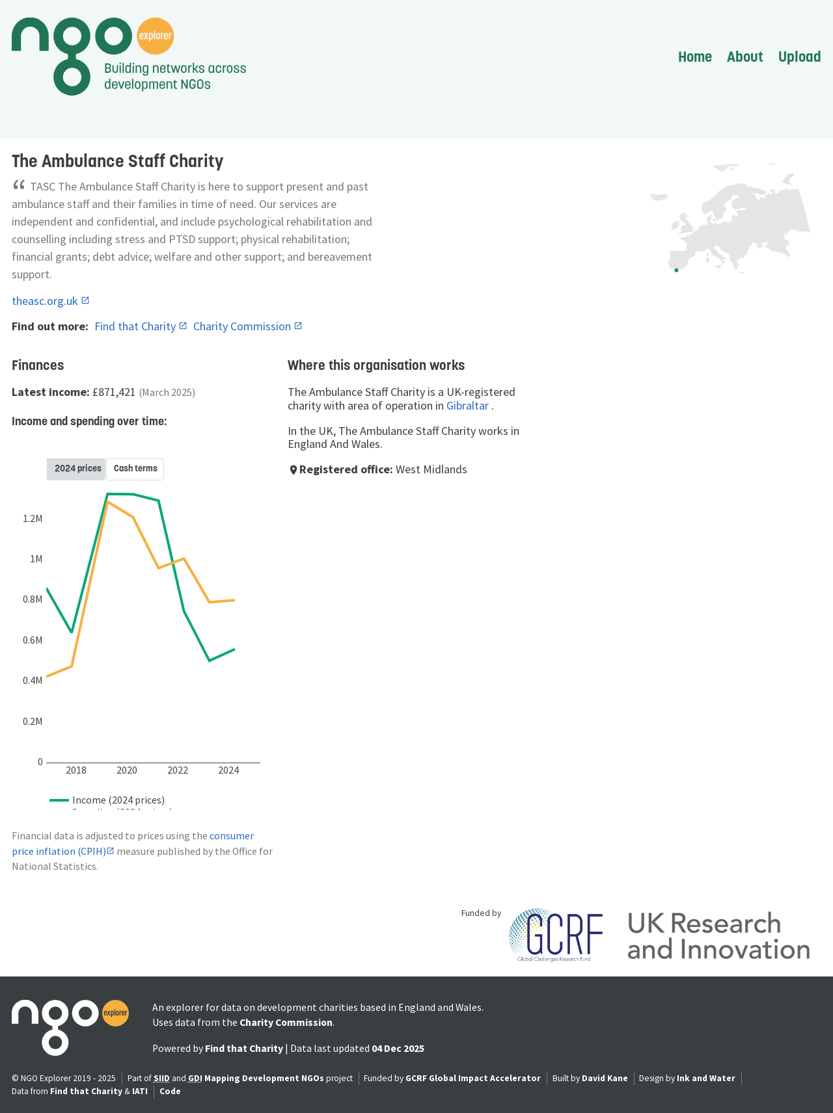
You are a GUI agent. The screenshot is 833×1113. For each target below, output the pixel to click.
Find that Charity (136, 326)
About (745, 56)
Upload (799, 56)
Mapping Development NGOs (264, 1078)
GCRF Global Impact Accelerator (473, 1078)
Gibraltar (467, 405)
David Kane (605, 1078)
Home (695, 56)
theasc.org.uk (46, 300)
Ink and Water (706, 1078)
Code (170, 1091)
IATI (140, 1091)
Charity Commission (243, 326)
